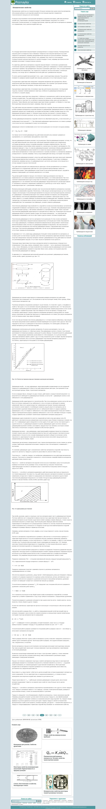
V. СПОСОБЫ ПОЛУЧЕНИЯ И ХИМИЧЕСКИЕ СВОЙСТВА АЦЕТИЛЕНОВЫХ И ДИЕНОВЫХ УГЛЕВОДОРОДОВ (86, 18)
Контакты (88, 2)
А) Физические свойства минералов (84, 30)
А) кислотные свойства (84, 23)
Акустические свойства (84, 50)
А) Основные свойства (84, 26)
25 (51, 715)
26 (55, 715)
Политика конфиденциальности (79, 807)
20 (28, 715)
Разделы (78, 2)
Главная (69, 2)
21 (33, 715)
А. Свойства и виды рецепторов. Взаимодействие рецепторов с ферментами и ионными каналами (86, 40)
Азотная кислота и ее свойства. (84, 46)
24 (46, 715)
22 (37, 715)
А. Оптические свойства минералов (84, 34)
